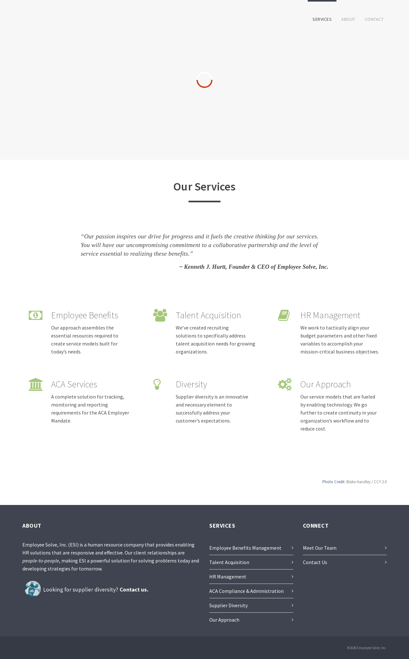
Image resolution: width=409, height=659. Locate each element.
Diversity (191, 384)
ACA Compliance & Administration (246, 591)
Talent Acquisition (208, 315)
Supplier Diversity (228, 605)
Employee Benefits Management (245, 548)
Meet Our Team (319, 548)
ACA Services (74, 384)
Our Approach (325, 384)
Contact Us (315, 562)
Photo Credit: (333, 481)
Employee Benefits (84, 315)
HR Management (330, 315)
